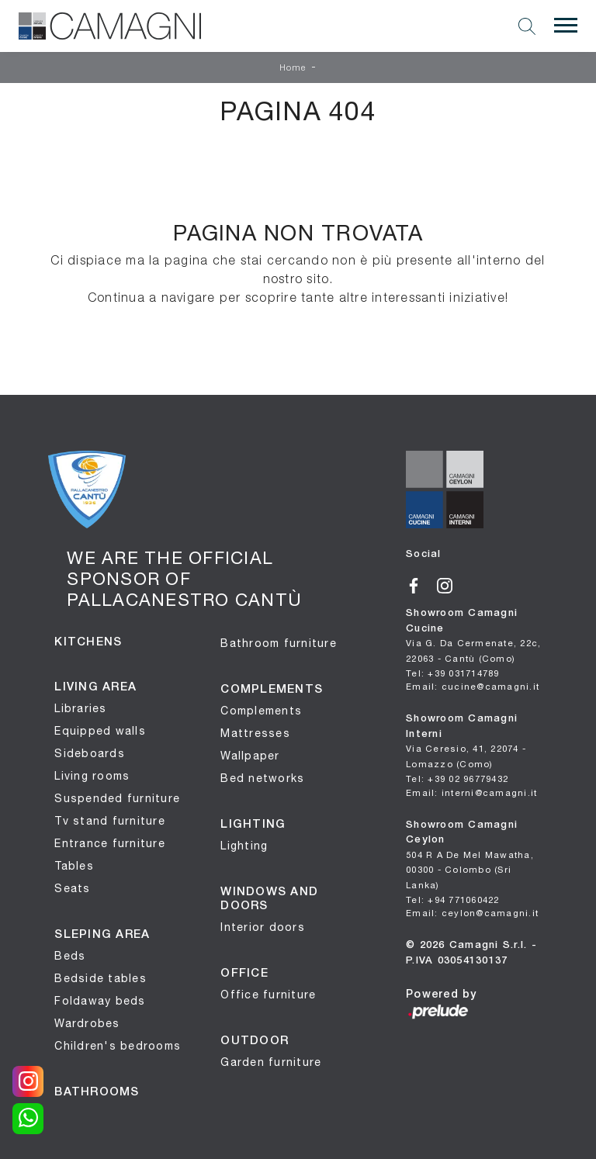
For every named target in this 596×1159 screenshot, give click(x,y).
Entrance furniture (109, 843)
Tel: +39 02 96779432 (457, 778)
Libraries (80, 708)
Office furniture (268, 994)
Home (293, 68)
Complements (261, 710)
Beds (69, 956)
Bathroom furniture (278, 643)
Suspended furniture (117, 798)
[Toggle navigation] (565, 25)
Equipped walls (100, 731)
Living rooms (92, 776)
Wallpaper (249, 755)
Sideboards (89, 753)
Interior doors (262, 927)
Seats (72, 888)
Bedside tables (100, 978)
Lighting (244, 845)
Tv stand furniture (109, 821)
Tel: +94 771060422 (453, 899)
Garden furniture (270, 1062)
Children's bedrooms (117, 1046)
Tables (74, 866)
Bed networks (262, 778)
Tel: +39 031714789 (453, 673)
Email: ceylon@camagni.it (472, 913)
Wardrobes (87, 1023)
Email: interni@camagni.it (471, 792)
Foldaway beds (99, 1001)
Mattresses (255, 733)
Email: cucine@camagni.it (472, 686)
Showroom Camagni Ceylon (470, 855)
